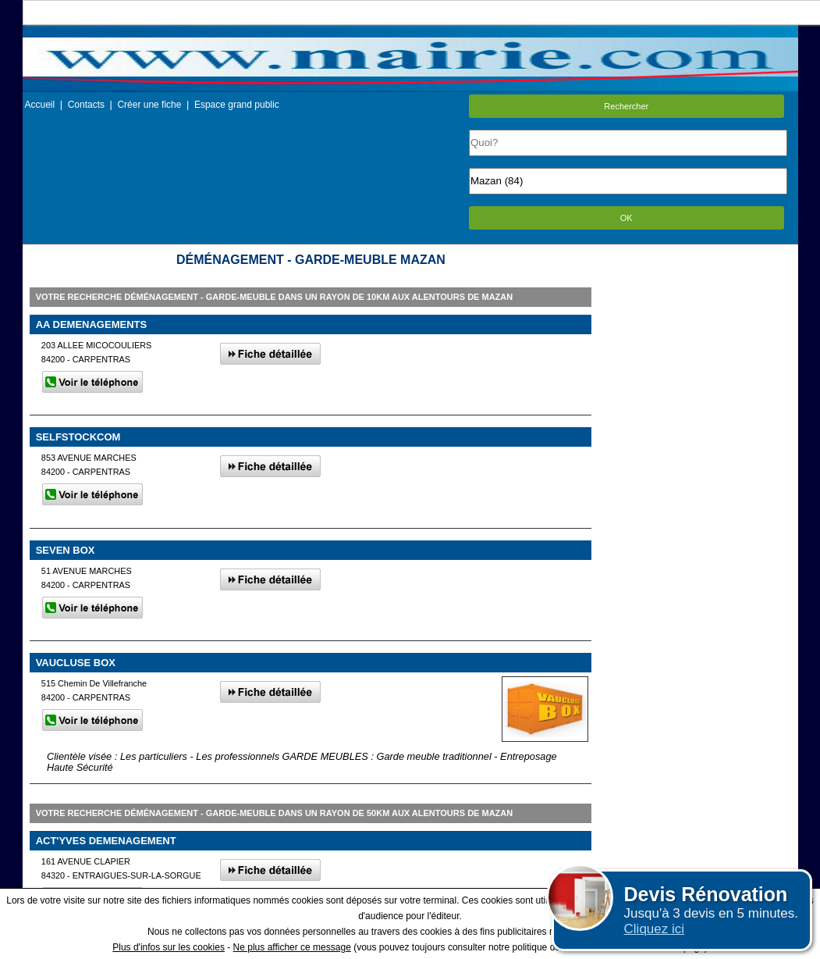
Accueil (40, 104)
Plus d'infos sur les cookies (168, 947)
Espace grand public (236, 104)
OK (626, 218)
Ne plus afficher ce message (292, 947)
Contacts (86, 104)
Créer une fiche (149, 104)
